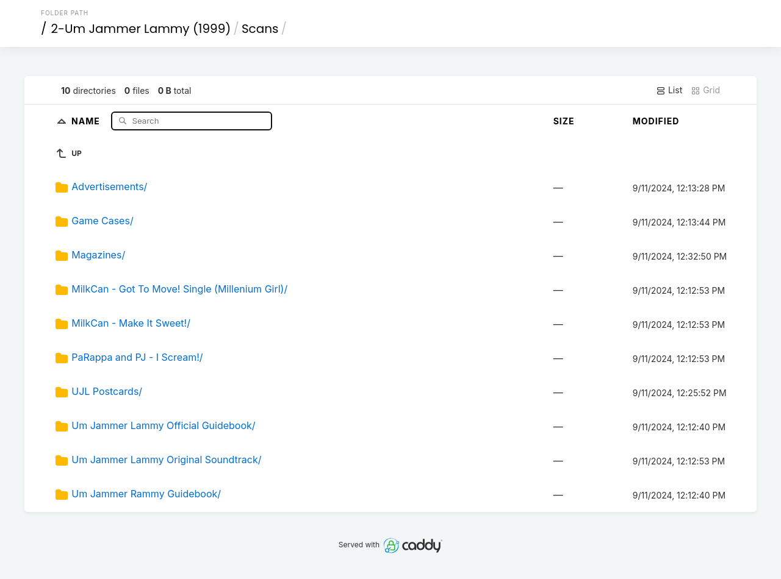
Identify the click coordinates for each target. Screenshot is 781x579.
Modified (656, 121)
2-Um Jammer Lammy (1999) (141, 28)
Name (87, 120)
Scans (260, 28)
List (669, 90)
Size (564, 121)
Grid (705, 90)
